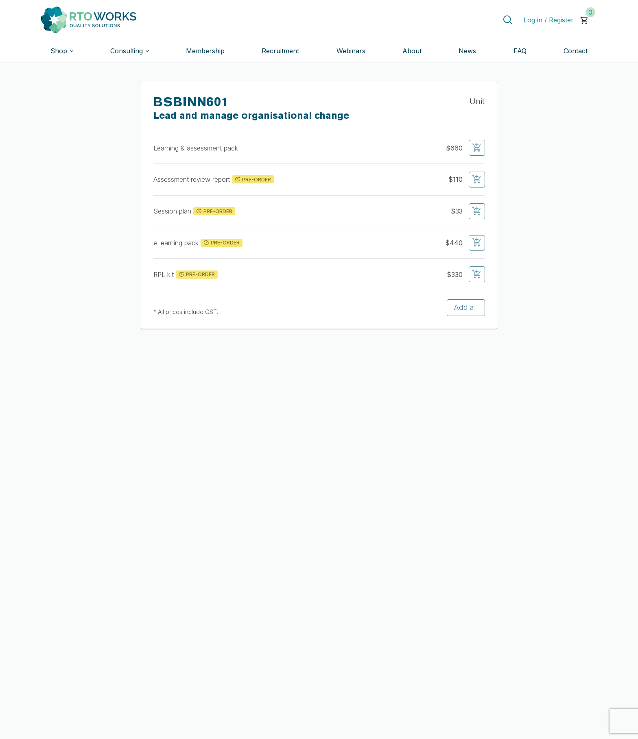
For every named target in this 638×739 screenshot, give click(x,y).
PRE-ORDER (252, 179)
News (467, 51)
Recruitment (280, 51)
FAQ (520, 51)
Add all (466, 307)
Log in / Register (549, 20)
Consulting (126, 51)
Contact (576, 51)
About (412, 51)
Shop (58, 51)
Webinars (350, 51)
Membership (205, 51)
